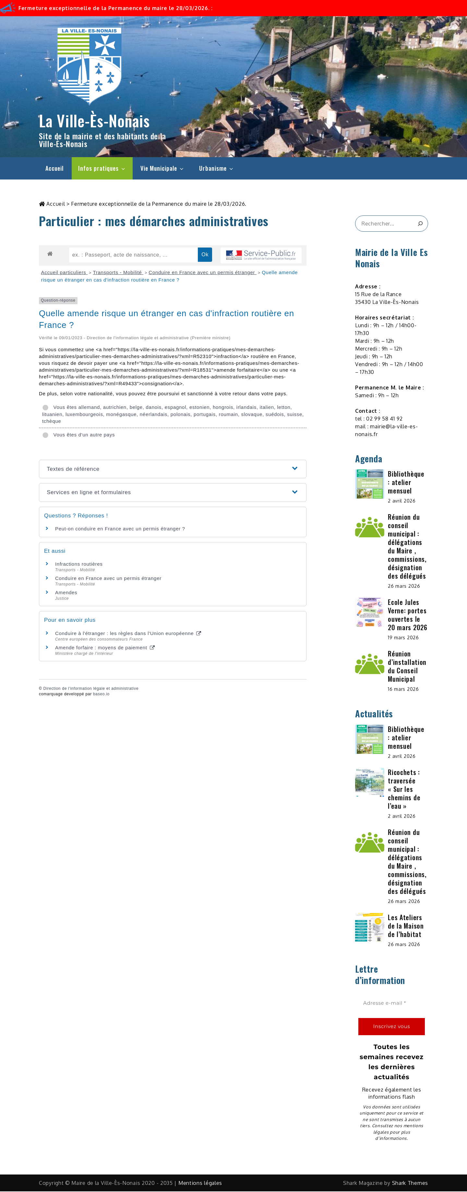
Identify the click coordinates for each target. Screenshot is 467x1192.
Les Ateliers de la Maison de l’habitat (406, 926)
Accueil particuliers (64, 273)
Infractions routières (78, 564)
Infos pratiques (102, 168)
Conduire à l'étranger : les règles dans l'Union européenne (128, 634)
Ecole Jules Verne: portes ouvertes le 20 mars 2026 (407, 615)
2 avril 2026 (401, 501)
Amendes (66, 593)
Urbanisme (216, 168)
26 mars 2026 (404, 586)
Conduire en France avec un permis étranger (203, 273)
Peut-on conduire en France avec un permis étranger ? (120, 529)
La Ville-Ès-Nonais (94, 120)
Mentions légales (200, 1183)
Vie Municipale (162, 168)
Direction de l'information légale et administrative (90, 689)
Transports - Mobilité (118, 273)
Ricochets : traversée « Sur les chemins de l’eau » (404, 789)
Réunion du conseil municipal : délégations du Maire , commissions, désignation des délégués (407, 547)
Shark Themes (410, 1183)
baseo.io (101, 694)
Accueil (54, 168)
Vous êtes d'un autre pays (78, 435)
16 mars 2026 (403, 689)
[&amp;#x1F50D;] (420, 224)
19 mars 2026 (403, 638)
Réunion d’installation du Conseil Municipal (407, 666)
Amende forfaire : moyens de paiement (105, 648)
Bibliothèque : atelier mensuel (406, 482)
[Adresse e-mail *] (391, 1004)
